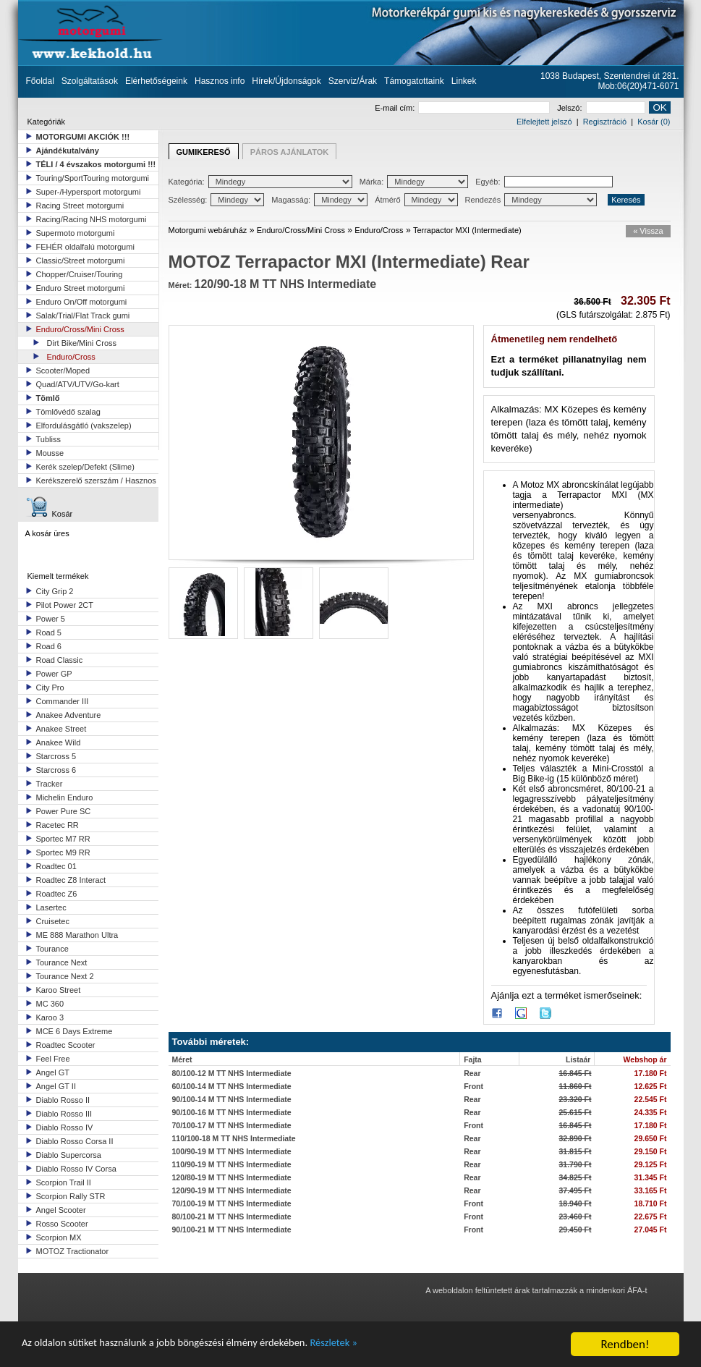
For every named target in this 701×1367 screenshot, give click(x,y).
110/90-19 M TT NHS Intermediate (232, 1164)
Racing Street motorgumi (80, 205)
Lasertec (51, 907)
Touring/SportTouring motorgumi (93, 178)
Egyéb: (543, 181)
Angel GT (52, 1072)
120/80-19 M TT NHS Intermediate (232, 1177)
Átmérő (416, 199)
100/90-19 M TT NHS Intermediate (232, 1151)
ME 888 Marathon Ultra (77, 935)
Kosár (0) (653, 121)
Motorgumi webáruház (208, 230)
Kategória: (260, 181)
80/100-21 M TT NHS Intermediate (232, 1216)
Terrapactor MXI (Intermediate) (467, 230)
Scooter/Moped (63, 370)
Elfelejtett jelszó (544, 121)
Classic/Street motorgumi (80, 260)
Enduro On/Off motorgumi (81, 301)
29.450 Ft (574, 1229)
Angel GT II (56, 1086)
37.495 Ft (574, 1190)
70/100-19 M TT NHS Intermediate (232, 1203)
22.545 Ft (650, 1099)
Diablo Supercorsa (69, 1155)
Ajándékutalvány (67, 150)
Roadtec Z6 (56, 893)
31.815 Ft (574, 1151)
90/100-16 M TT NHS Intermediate (232, 1112)
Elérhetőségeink (156, 81)
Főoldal (40, 81)
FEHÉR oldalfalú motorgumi (85, 246)
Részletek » (389, 1345)
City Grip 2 (55, 591)
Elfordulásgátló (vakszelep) (84, 425)
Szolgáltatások (89, 81)
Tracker (49, 783)
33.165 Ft (650, 1190)
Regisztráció (605, 121)
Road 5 (48, 632)
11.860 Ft (574, 1086)
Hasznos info (220, 81)
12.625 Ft (650, 1086)
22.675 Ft (650, 1216)
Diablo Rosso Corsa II (75, 1141)
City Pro (50, 687)
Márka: (414, 181)
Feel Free (53, 1058)
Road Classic (59, 660)
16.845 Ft (574, 1073)
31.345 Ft (650, 1177)
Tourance (52, 948)
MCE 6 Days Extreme (74, 1031)
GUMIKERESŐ (204, 152)
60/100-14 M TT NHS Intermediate (232, 1086)
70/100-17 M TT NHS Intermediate (232, 1125)
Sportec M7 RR (63, 838)
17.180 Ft (650, 1073)
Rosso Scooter (62, 1223)
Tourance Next (62, 962)
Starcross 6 (56, 770)
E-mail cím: (462, 107)
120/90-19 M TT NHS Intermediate (232, 1190)
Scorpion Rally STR (71, 1196)
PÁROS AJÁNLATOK (289, 152)
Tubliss (48, 439)
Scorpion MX (59, 1237)
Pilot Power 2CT (64, 605)
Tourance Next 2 (65, 976)
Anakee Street (61, 728)
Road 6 (48, 646)
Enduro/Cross (71, 356)
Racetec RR (57, 825)
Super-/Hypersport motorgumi (88, 191)
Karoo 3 (50, 1017)
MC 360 (50, 1003)
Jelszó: (601, 107)
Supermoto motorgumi (75, 233)
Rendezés (531, 199)
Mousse (50, 453)
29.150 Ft (650, 1151)
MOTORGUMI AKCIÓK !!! (83, 136)
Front (473, 1086)
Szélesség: (217, 199)
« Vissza (648, 231)
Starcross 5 (56, 756)
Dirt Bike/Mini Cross (82, 343)
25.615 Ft (574, 1112)
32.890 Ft (574, 1138)
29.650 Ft (650, 1138)
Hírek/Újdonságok (286, 81)
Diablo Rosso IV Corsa (76, 1168)
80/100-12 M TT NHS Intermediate (232, 1073)
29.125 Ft (650, 1164)
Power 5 (50, 618)
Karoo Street (58, 990)
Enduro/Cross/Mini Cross (80, 329)
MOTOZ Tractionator (72, 1251)
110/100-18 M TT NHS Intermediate (234, 1138)
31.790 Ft (574, 1164)
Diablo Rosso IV (64, 1127)
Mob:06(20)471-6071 (638, 86)
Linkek (464, 81)
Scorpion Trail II (63, 1182)
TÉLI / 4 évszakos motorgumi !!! (96, 164)
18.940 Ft (574, 1203)
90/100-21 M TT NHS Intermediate (232, 1229)
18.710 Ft (650, 1203)
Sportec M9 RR (63, 852)
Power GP (54, 673)
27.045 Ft (650, 1229)
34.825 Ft (574, 1177)
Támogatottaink (414, 81)
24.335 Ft (650, 1112)
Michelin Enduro (64, 797)
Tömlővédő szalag (68, 411)
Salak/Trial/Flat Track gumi (83, 315)
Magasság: (319, 199)
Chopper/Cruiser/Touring (79, 274)
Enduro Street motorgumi (80, 288)
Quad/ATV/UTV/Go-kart (77, 384)
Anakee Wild (58, 742)
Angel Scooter (61, 1210)
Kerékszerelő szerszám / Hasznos (96, 480)
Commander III (62, 701)
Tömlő (48, 398)
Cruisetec (52, 921)
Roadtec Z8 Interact (71, 880)
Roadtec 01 (56, 866)
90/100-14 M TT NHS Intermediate (232, 1099)
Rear (472, 1073)
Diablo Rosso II (63, 1100)
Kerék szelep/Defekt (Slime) (85, 466)
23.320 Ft (574, 1099)
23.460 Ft (574, 1216)
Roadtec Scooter (65, 1045)
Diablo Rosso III (64, 1113)
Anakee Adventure (68, 715)
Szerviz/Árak (352, 81)
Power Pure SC (63, 811)
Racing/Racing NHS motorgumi (91, 219)
